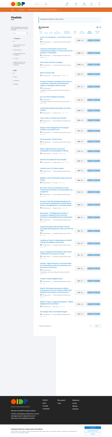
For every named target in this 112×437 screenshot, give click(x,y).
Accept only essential (93, 430)
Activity (74, 403)
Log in (59, 403)
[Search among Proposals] (20, 33)
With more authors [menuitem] (97, 32)
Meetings (74, 406)
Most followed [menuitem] (89, 32)
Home (44, 403)
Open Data (75, 409)
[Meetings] (84, 4)
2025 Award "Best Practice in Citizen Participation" (42, 10)
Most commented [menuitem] (82, 32)
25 (51, 326)
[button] (16, 38)
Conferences (46, 408)
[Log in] (99, 4)
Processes (21, 10)
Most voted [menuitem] (40, 32)
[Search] (41, 4)
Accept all (92, 427)
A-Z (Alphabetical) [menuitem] (57, 32)
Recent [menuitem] (51, 33)
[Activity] (91, 4)
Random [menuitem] (46, 33)
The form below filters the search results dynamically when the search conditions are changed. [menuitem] (19, 28)
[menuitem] (20, 33)
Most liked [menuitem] (75, 32)
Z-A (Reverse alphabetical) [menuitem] (67, 32)
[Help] (76, 4)
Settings (93, 434)
